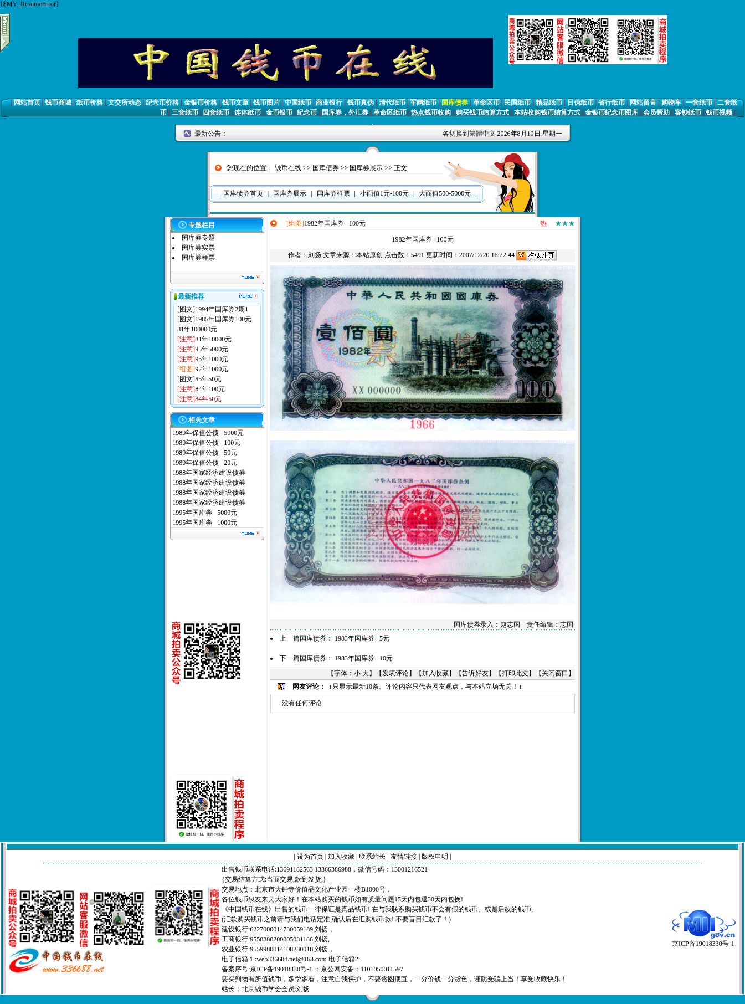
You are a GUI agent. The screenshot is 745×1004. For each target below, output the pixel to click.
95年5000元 (211, 349)
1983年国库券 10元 (364, 658)
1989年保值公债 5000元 (208, 433)
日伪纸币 (580, 102)
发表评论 (395, 673)
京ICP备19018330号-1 (704, 940)
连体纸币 (247, 112)
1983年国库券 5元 (362, 638)
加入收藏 (435, 673)
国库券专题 (198, 238)
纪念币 (307, 112)
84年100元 (210, 389)
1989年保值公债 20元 (204, 463)
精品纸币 (549, 102)
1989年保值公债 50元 (204, 453)
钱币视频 (719, 112)
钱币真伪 (360, 102)
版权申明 (435, 856)
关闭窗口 (555, 673)
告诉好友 (475, 673)
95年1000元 (211, 359)
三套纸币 (185, 112)
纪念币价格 (162, 102)
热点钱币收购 (431, 112)
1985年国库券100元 (223, 319)
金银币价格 (200, 102)
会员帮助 (656, 112)
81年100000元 (197, 329)
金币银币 (279, 112)
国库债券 (454, 102)
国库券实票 (198, 248)
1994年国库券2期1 (221, 309)
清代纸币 (392, 102)
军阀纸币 (423, 102)
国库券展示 (366, 168)
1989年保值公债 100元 (206, 443)
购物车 (671, 102)
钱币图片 (266, 102)
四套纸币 (216, 112)
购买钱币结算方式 (482, 112)
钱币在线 (288, 168)
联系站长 (372, 856)
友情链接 (404, 856)
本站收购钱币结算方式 (547, 112)
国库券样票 (198, 258)
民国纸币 (517, 102)
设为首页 (310, 856)
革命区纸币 (390, 112)
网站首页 (27, 102)
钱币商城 (58, 102)
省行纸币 (611, 102)
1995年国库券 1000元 (204, 522)
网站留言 (643, 102)
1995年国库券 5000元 (204, 512)
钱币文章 (235, 102)
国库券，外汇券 (345, 112)
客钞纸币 (688, 112)
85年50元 (208, 379)
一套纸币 (699, 102)
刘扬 (314, 255)
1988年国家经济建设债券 (208, 473)
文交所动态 (124, 102)
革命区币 (486, 102)
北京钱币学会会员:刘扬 (276, 989)
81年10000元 (213, 339)
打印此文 (515, 673)
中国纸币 (298, 102)
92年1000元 (211, 369)
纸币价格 (89, 102)
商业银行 (329, 102)
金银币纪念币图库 (611, 112)
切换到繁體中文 (472, 133)
